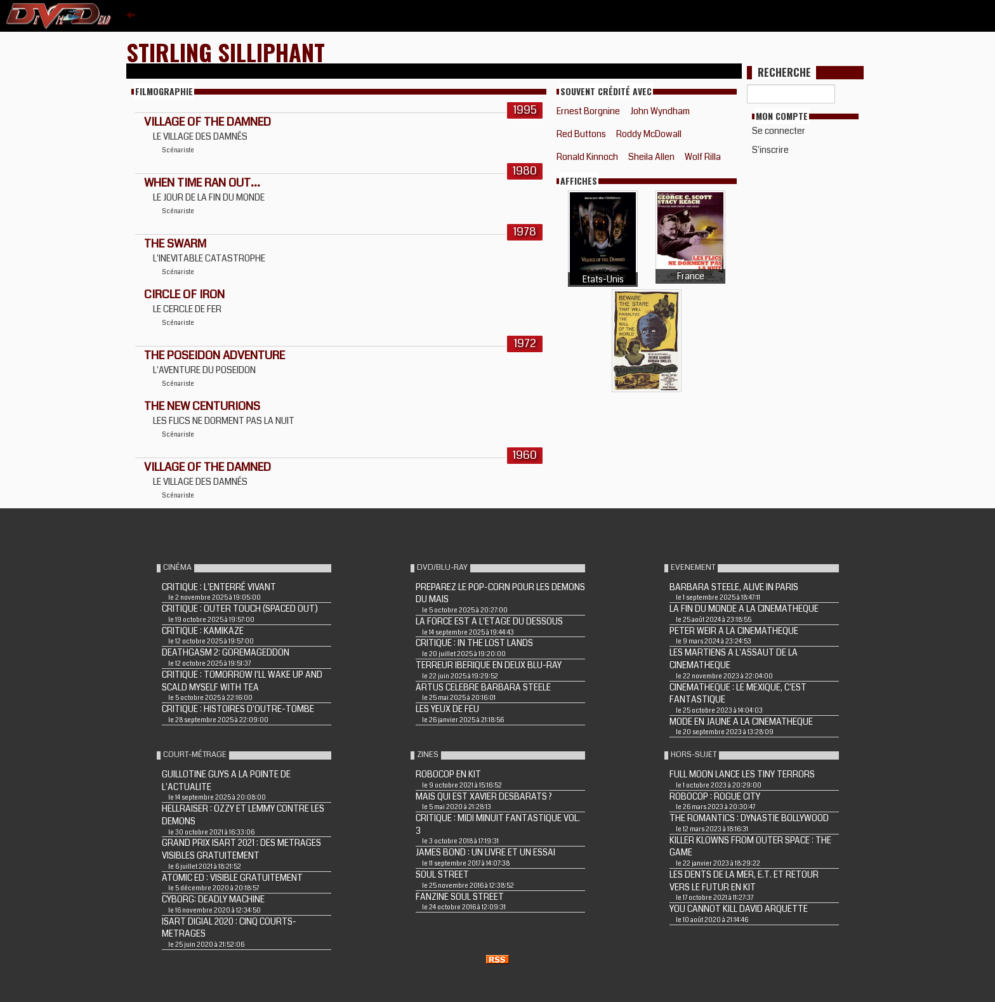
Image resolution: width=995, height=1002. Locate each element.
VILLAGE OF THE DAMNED (207, 122)
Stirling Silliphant (225, 52)
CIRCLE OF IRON (184, 294)
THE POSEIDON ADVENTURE (214, 355)
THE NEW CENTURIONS (202, 406)
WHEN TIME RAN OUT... (202, 183)
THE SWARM (175, 243)
